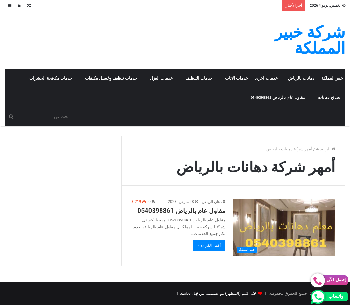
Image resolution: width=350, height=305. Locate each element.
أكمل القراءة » (209, 245)
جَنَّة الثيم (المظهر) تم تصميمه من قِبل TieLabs (216, 293)
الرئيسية (325, 149)
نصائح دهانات (329, 97)
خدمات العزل (161, 78)
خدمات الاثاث (236, 78)
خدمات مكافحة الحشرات (50, 78)
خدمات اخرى (266, 78)
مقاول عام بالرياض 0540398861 (278, 97)
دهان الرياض (213, 202)
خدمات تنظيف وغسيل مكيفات (111, 78)
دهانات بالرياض (301, 78)
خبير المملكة (332, 78)
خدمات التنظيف (198, 78)
